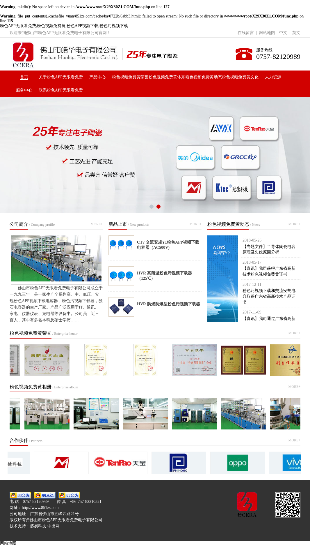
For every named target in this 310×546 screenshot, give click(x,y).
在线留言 (246, 33)
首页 (24, 77)
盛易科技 (38, 526)
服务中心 (24, 90)
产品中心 (97, 77)
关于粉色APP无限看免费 (61, 77)
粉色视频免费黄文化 (240, 77)
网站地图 (267, 33)
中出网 (53, 526)
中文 (283, 33)
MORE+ (97, 224)
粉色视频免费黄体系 (167, 77)
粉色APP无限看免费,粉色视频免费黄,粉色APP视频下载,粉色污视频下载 (64, 26)
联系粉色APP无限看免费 (61, 90)
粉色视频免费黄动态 (203, 77)
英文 (296, 33)
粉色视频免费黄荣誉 (130, 77)
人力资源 (273, 77)
